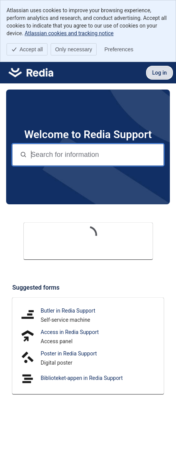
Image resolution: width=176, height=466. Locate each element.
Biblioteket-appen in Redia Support (82, 378)
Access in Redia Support (70, 332)
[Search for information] (96, 154)
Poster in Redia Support (69, 353)
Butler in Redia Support (68, 311)
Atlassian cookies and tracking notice (69, 33)
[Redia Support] (31, 73)
